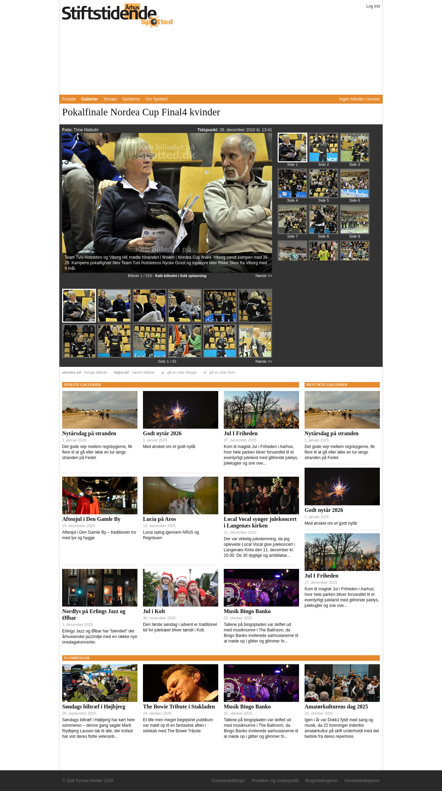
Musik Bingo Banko (247, 611)
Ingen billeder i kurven (359, 99)
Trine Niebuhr (86, 129)
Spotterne (131, 99)
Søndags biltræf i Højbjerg (93, 706)
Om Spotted (156, 99)
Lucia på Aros (159, 519)
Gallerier (89, 99)
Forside (69, 99)
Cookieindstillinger (228, 780)
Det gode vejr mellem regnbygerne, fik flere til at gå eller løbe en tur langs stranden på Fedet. (97, 452)
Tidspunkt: (208, 129)
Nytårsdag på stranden (89, 433)
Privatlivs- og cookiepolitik (275, 780)
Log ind (373, 6)
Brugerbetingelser (321, 780)
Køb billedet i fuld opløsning (180, 276)
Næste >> (264, 276)
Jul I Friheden (241, 433)
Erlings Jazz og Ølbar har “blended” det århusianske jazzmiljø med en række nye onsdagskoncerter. (99, 637)
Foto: (68, 129)
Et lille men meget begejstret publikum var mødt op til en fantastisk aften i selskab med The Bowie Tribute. (178, 725)
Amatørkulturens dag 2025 (336, 706)
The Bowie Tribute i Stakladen (179, 706)
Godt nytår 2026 (162, 433)
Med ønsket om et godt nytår (169, 446)
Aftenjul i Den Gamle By (91, 519)
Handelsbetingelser (362, 780)
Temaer (110, 99)
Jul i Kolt (154, 611)
